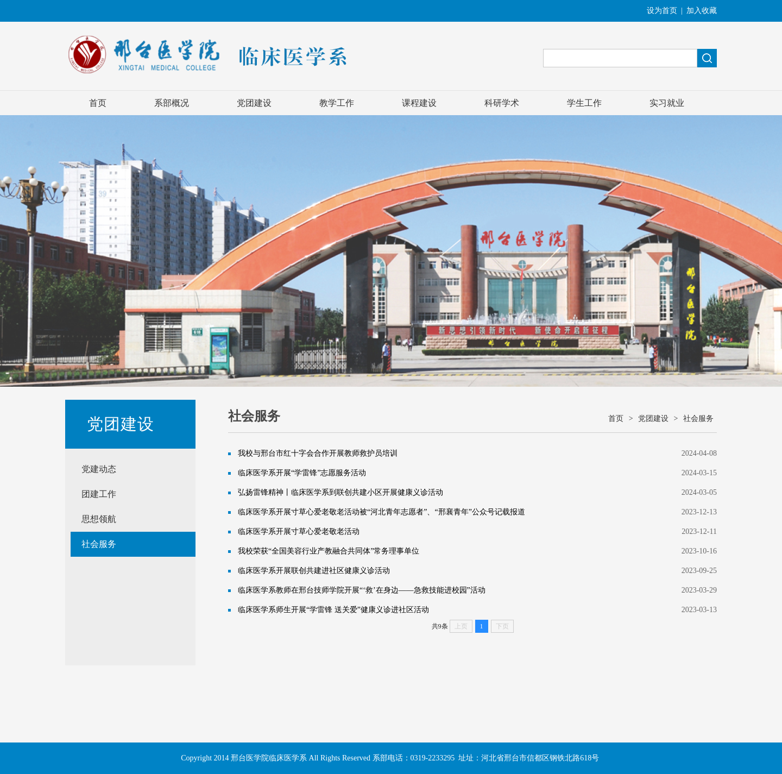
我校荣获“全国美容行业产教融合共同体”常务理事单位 (328, 551)
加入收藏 (701, 11)
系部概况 (171, 103)
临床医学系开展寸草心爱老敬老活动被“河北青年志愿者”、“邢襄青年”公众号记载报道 (381, 512)
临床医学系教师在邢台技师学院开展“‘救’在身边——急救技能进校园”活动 (361, 590)
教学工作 (336, 103)
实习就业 (666, 103)
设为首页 (662, 11)
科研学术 (501, 103)
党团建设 (254, 103)
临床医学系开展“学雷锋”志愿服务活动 (302, 473)
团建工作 (98, 494)
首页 (97, 103)
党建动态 (98, 469)
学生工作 (584, 103)
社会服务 (98, 544)
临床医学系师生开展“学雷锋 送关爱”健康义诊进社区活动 (333, 610)
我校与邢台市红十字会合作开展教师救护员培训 (318, 453)
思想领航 (98, 519)
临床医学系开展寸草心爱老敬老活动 (299, 531)
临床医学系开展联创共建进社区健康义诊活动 (314, 571)
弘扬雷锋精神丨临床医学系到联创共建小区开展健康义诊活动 (340, 492)
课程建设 (419, 103)
